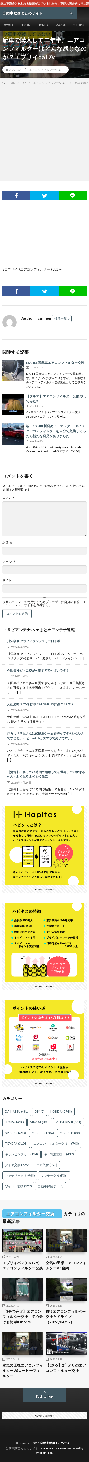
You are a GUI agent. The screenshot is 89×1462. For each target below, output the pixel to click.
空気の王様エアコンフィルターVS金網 (66, 1265)
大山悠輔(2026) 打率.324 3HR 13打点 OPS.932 (40, 704)
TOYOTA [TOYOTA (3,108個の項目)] (16, 1143)
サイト (7, 580)
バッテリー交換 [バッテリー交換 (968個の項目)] (20, 1175)
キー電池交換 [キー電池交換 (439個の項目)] (59, 1154)
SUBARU (78, 25)
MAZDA (61, 25)
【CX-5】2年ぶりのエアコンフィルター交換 (66, 1368)
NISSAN (25, 25)
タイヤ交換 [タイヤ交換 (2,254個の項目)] (18, 1165)
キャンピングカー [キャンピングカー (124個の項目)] (21, 1154)
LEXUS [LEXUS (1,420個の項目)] (14, 1122)
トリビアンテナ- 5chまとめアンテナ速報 (39, 630)
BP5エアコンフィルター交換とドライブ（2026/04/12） (66, 1316)
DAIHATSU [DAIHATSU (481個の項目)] (17, 1111)
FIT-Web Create (54, 1448)
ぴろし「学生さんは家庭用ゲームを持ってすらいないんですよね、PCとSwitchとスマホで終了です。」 (45, 735)
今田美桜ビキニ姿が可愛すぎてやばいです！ (38, 670)
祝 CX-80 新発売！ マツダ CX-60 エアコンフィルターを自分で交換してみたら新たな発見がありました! (56, 431)
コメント (8, 497)
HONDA (43, 25)
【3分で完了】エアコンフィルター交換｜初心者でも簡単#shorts (22, 1316)
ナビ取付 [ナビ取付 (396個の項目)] (47, 1165)
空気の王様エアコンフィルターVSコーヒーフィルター (22, 1370)
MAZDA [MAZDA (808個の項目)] (40, 1122)
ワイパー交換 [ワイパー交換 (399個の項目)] (18, 1186)
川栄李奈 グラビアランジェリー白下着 (33, 641)
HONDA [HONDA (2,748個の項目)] (61, 1111)
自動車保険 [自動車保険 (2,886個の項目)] (50, 1186)
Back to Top (44, 1396)
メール (8, 561)
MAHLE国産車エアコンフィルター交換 (55, 363)
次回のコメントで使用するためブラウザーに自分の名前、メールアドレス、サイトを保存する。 (44, 603)
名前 (7, 542)
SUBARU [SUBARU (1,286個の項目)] (43, 1133)
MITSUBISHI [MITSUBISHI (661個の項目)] (68, 1122)
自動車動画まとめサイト (56, 1443)
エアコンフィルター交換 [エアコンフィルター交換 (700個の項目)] (56, 1143)
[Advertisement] (44, 132)
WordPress (44, 1452)
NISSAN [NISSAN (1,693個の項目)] (15, 1133)
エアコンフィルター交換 (46, 69)
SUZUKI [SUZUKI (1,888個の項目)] (70, 1133)
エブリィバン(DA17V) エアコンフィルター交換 (22, 1265)
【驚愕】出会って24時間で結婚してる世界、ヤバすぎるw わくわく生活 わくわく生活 (46, 774)
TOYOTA (7, 25)
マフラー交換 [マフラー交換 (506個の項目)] (54, 1175)
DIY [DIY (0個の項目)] (39, 1111)
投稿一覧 (60, 318)
